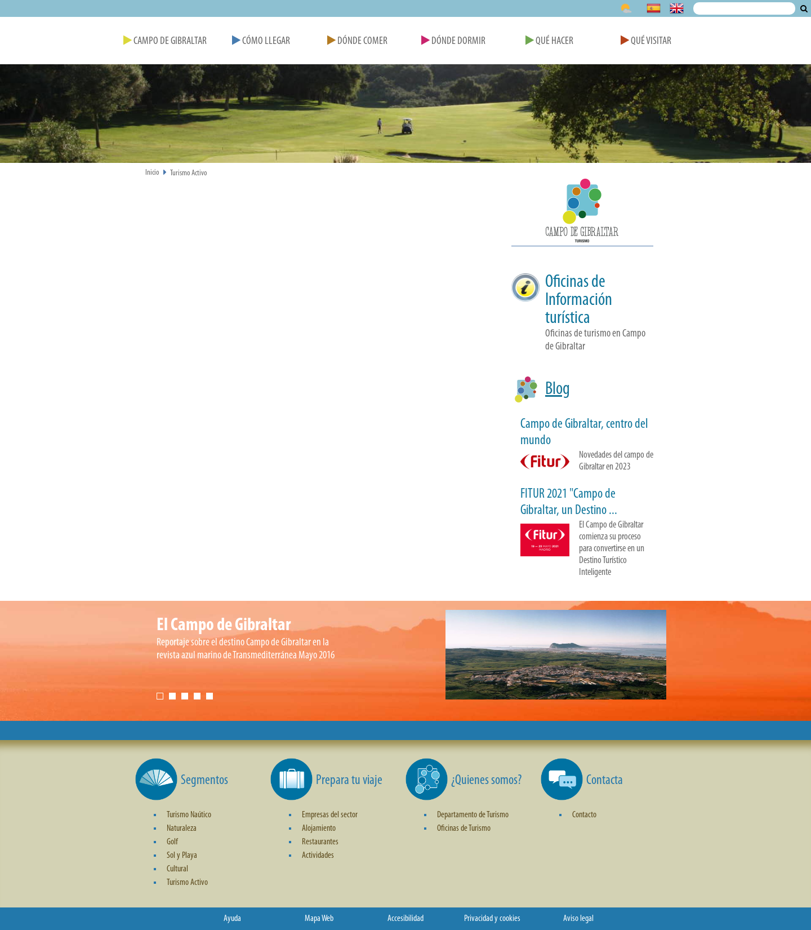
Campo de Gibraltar (165, 41)
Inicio (152, 173)
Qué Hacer (549, 41)
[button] (582, 212)
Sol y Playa (182, 855)
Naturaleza (182, 828)
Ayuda (232, 918)
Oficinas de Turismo (464, 828)
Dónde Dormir (453, 41)
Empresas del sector (330, 815)
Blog (557, 389)
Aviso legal (578, 918)
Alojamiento (319, 828)
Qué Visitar (646, 41)
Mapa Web (319, 918)
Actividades (318, 855)
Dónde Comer (357, 41)
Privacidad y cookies (492, 918)
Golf (172, 842)
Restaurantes (320, 842)
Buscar (804, 8)
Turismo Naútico (189, 815)
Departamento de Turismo (473, 815)
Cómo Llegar (261, 41)
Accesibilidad (405, 918)
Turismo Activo (188, 173)
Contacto (584, 815)
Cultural (177, 869)
